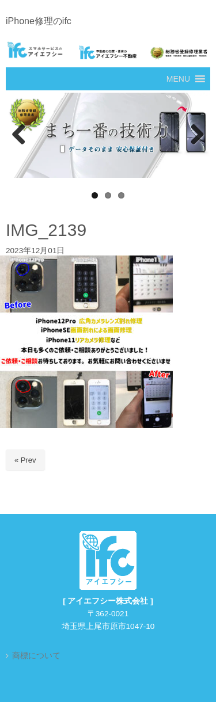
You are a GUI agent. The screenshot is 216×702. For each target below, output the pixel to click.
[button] (178, 78)
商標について (36, 655)
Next (195, 135)
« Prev (25, 460)
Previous (20, 135)
